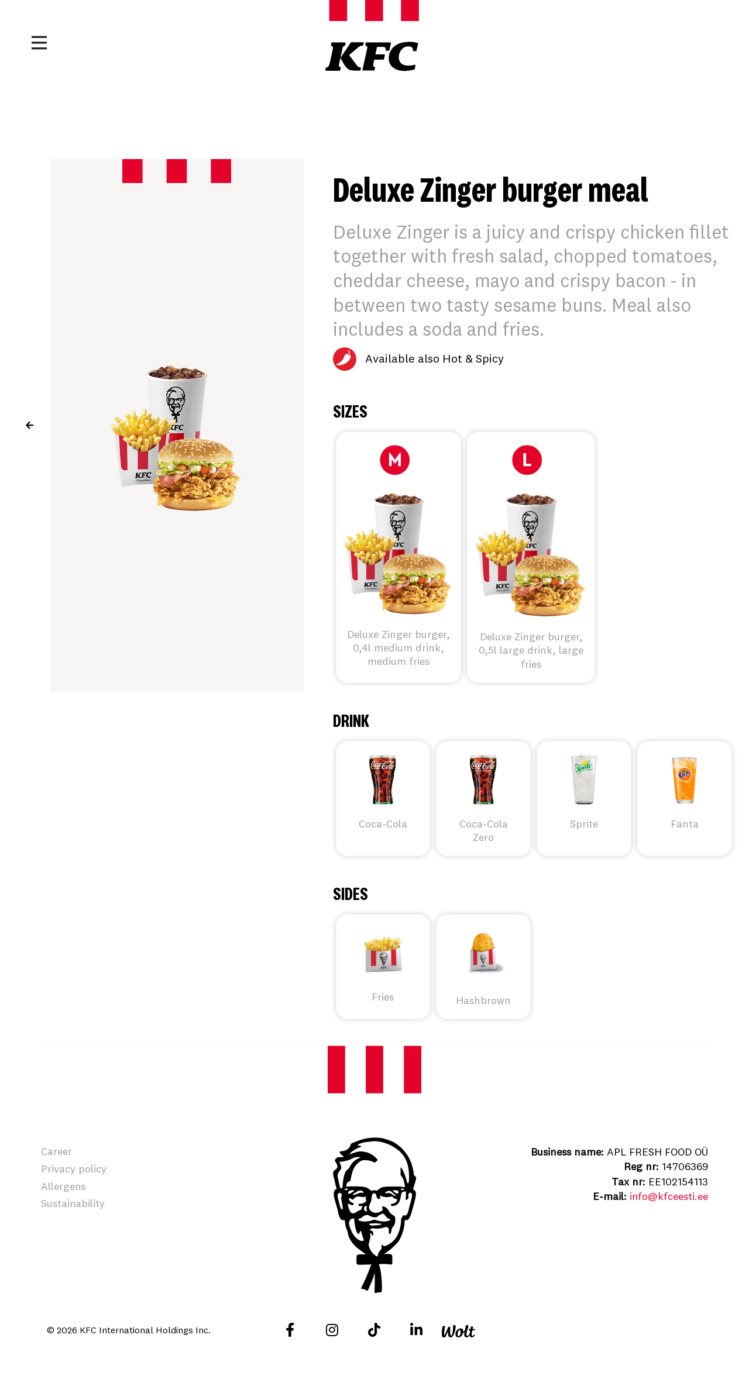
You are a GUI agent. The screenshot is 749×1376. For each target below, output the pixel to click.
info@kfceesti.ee (668, 1196)
